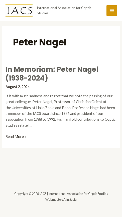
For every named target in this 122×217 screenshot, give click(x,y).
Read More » (16, 136)
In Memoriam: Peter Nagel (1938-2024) (52, 73)
